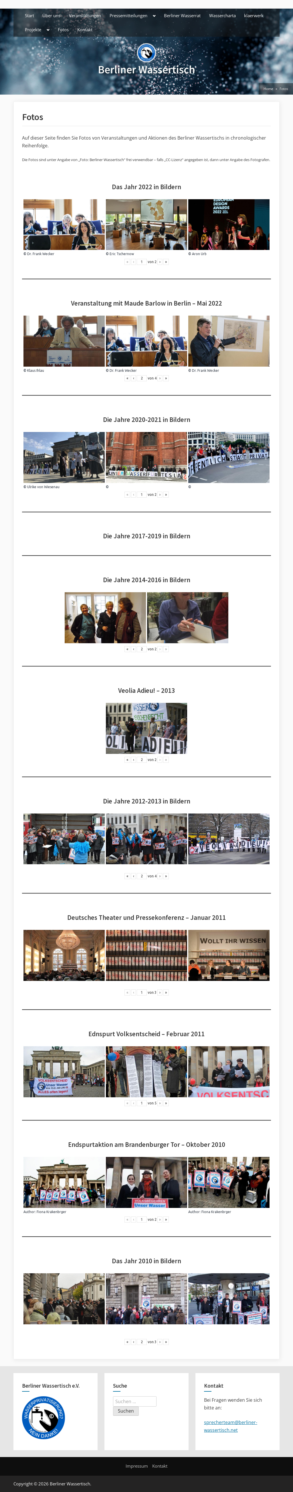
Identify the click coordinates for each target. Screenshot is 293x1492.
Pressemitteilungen (128, 15)
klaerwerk (254, 15)
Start (29, 15)
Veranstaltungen (85, 15)
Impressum (137, 1466)
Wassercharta (222, 15)
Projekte (33, 29)
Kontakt (84, 29)
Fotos (63, 29)
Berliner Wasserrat (182, 15)
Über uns (51, 15)
